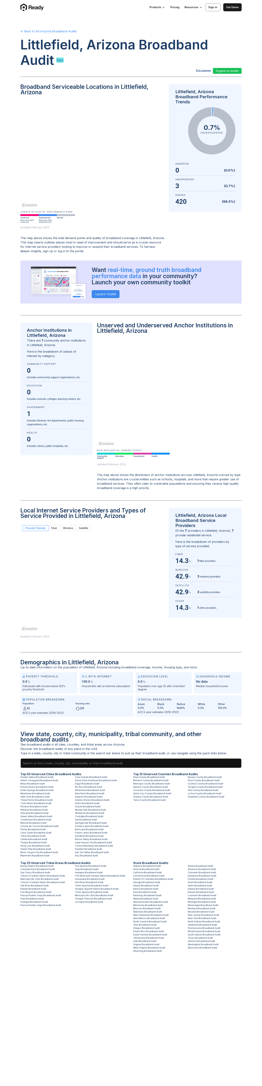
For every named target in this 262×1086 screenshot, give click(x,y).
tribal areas (94, 744)
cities (62, 744)
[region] (92, 153)
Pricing (174, 7)
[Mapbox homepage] (29, 205)
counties (73, 744)
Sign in (212, 7)
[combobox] (131, 763)
